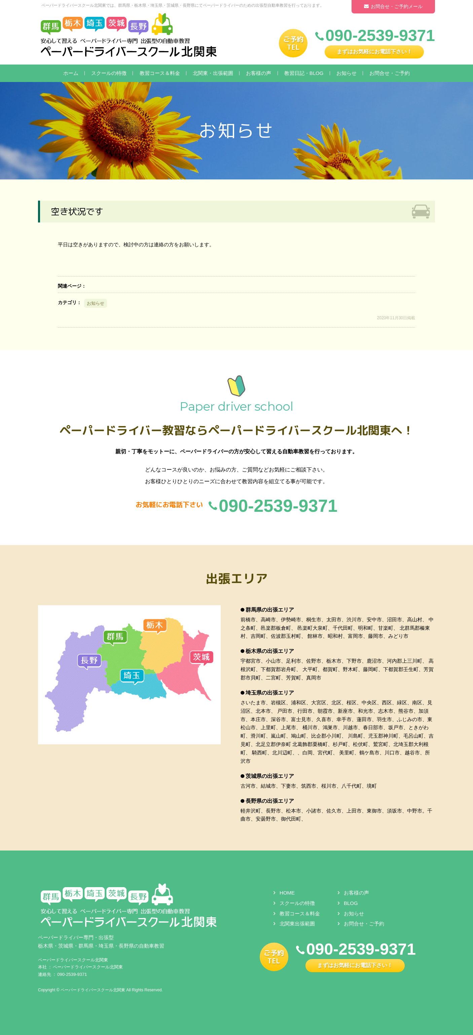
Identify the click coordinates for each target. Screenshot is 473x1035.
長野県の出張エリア (270, 801)
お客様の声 (258, 73)
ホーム (70, 73)
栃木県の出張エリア (270, 651)
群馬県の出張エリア (270, 610)
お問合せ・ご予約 (389, 73)
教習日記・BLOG (304, 73)
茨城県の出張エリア (270, 776)
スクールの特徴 (108, 73)
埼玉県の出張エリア (270, 693)
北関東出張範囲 (297, 924)
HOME (287, 893)
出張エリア (236, 578)
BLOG (351, 903)
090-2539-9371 (72, 974)
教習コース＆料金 (160, 73)
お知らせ (346, 73)
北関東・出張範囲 (213, 73)
